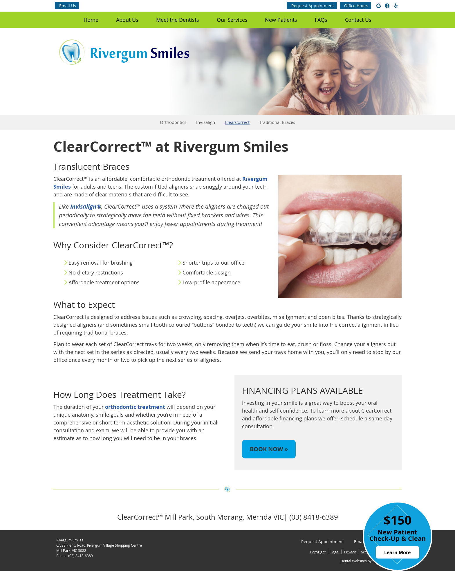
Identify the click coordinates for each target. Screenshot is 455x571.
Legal (335, 552)
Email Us (67, 5)
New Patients (281, 19)
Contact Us (358, 19)
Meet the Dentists (177, 19)
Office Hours (356, 5)
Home (91, 19)
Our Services (232, 19)
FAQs (321, 19)
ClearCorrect (237, 122)
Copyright (318, 552)
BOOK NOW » (269, 449)
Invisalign (205, 122)
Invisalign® (85, 206)
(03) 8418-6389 (80, 555)
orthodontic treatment (135, 407)
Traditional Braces (277, 122)
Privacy (350, 552)
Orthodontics (173, 122)
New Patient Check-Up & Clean (397, 535)
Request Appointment (312, 5)
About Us (127, 19)
